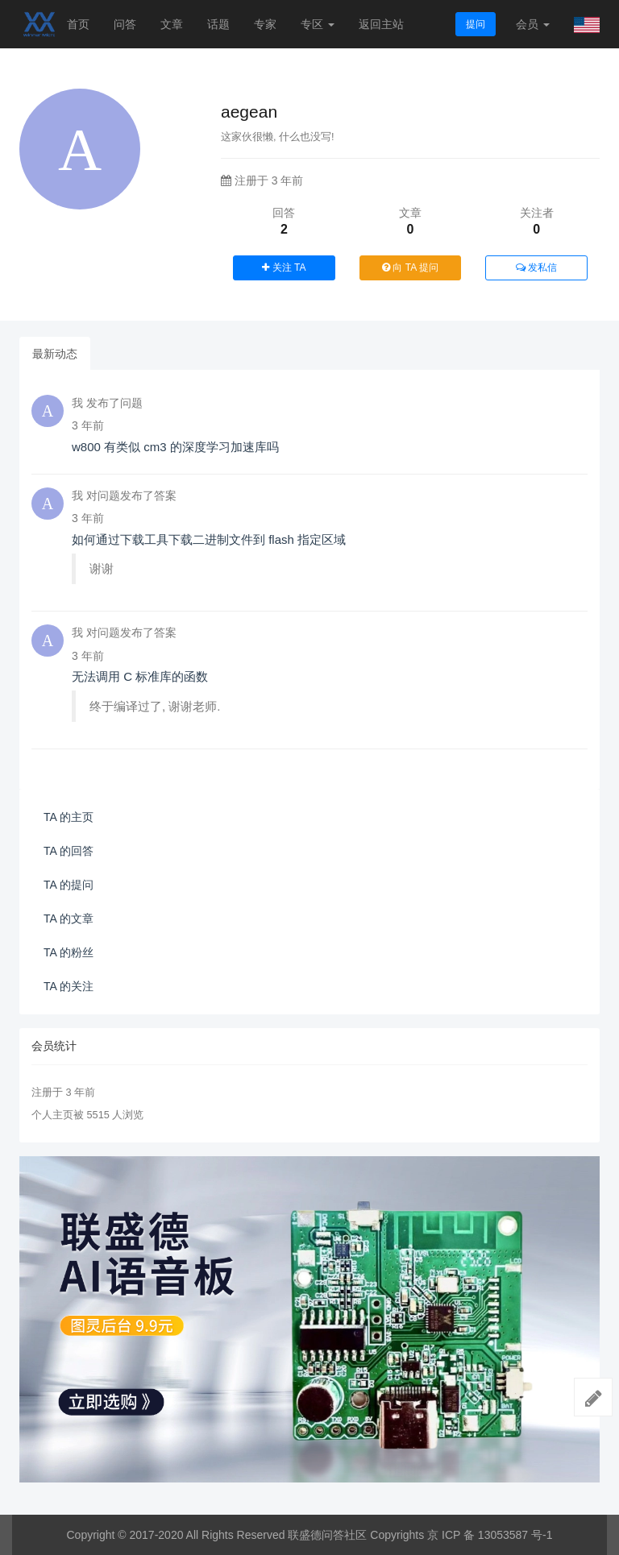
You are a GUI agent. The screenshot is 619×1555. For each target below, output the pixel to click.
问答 (125, 24)
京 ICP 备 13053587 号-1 (489, 1534)
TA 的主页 (68, 817)
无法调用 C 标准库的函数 (140, 676)
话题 (218, 24)
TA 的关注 (68, 986)
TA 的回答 (68, 850)
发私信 (536, 267)
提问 (475, 24)
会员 (533, 24)
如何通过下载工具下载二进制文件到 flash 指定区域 (209, 539)
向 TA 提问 (410, 267)
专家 (265, 24)
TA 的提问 (68, 884)
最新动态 (54, 353)
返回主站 (381, 24)
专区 (317, 24)
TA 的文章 (68, 918)
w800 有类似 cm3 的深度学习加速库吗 (175, 447)
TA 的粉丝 (68, 952)
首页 (78, 24)
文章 (171, 24)
